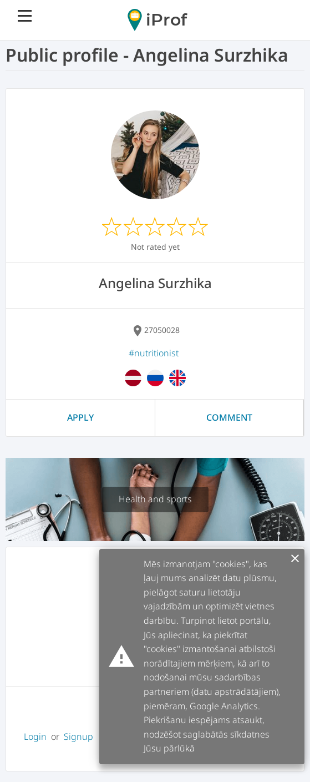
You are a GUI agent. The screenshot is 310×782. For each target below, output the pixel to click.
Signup (78, 736)
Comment (229, 417)
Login (35, 736)
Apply (80, 417)
